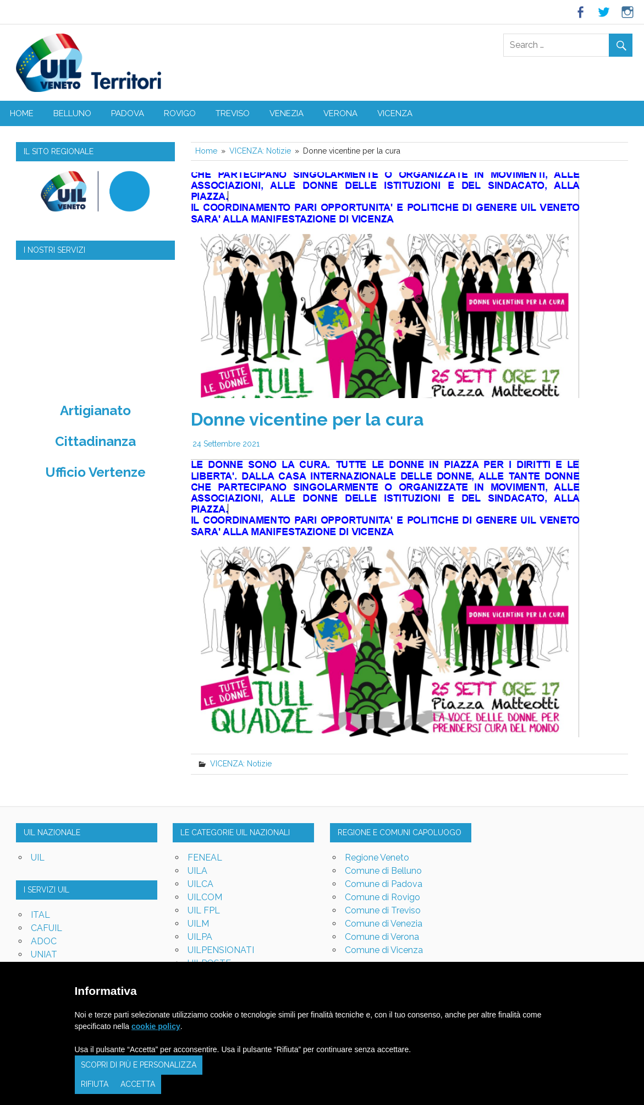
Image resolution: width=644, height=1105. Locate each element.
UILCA (200, 884)
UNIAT (44, 954)
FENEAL (205, 857)
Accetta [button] (137, 1084)
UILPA (200, 937)
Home (22, 113)
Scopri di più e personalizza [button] (138, 1064)
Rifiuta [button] (94, 1084)
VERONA (340, 113)
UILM (198, 923)
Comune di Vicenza (384, 950)
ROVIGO (180, 113)
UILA (197, 871)
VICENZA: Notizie (241, 763)
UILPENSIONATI (221, 950)
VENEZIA (286, 113)
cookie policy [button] (155, 1026)
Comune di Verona (382, 937)
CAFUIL (46, 928)
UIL (38, 857)
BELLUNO (72, 113)
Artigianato (95, 410)
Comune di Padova (383, 884)
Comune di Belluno (383, 871)
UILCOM (205, 897)
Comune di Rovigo (382, 897)
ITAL (40, 915)
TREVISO (233, 113)
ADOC (44, 941)
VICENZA (394, 113)
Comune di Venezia (383, 923)
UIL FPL (204, 910)
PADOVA (127, 113)
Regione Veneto (377, 857)
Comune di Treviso (383, 910)
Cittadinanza (95, 441)
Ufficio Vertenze (95, 472)
